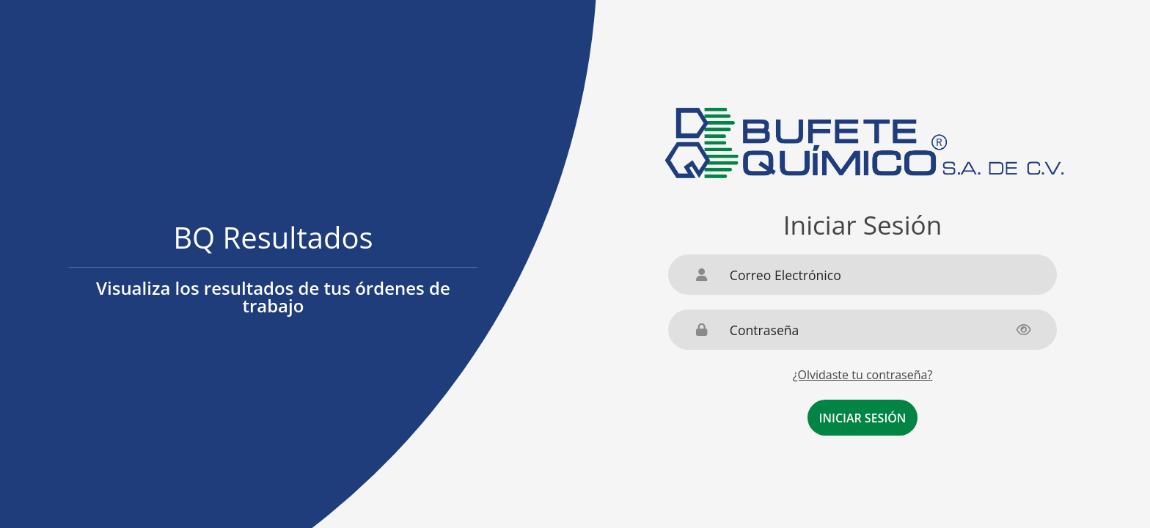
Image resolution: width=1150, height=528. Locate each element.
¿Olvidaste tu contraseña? (863, 375)
